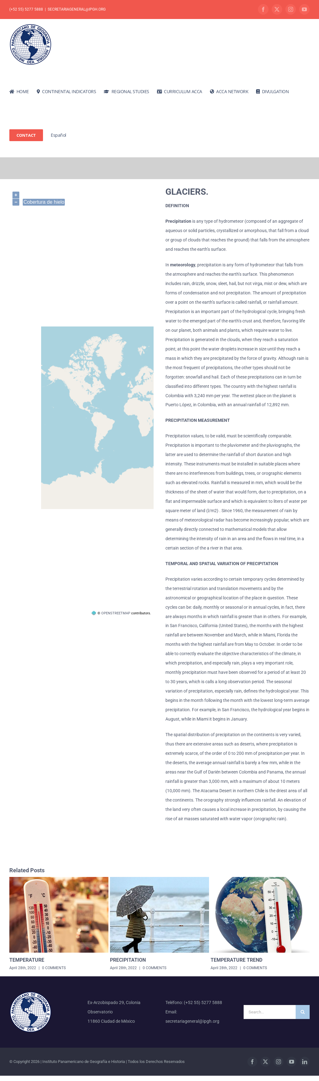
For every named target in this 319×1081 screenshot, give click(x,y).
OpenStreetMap (115, 613)
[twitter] (265, 1062)
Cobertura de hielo (43, 202)
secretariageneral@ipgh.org (77, 9)
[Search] (303, 1012)
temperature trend (236, 960)
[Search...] (270, 1012)
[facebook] (252, 1062)
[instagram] (278, 1062)
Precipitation (128, 960)
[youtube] (292, 1062)
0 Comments (54, 968)
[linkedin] (305, 1062)
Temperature (26, 960)
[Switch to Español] (58, 135)
